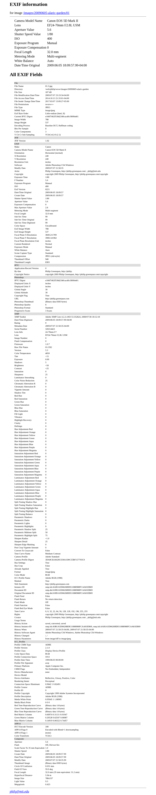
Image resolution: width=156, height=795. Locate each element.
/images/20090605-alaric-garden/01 (46, 13)
